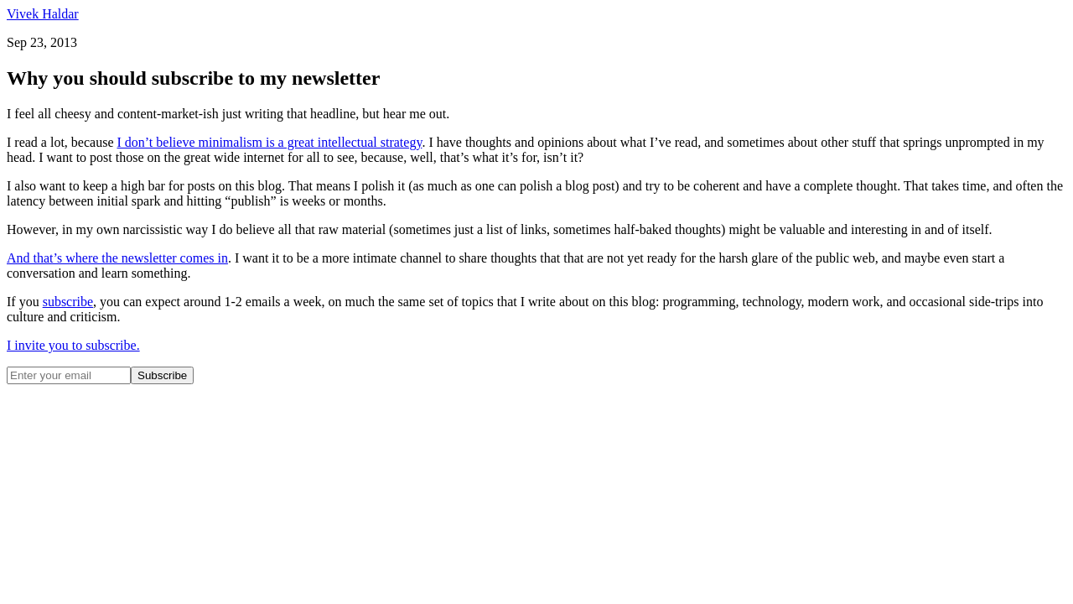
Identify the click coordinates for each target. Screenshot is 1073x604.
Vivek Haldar (43, 14)
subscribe (68, 301)
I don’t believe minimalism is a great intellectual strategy (269, 142)
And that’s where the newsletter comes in (117, 258)
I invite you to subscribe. (73, 345)
